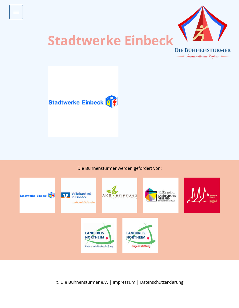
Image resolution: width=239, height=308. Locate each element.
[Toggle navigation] (16, 12)
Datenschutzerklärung (161, 282)
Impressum (124, 282)
